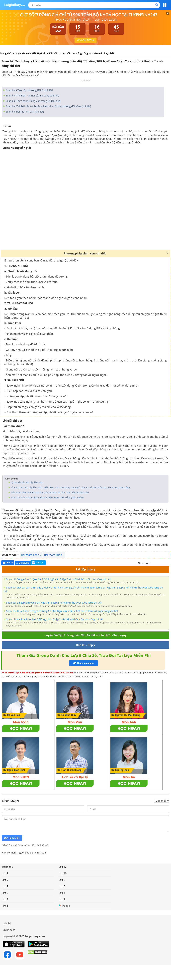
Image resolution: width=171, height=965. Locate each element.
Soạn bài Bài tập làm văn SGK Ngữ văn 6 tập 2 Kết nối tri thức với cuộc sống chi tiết (53, 602)
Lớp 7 (5, 886)
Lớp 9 (5, 879)
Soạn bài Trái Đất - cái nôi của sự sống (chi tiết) (32, 95)
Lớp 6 (62, 886)
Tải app (64, 905)
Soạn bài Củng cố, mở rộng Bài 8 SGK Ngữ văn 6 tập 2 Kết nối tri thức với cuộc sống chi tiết (58, 579)
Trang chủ (7, 866)
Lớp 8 (62, 879)
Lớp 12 (63, 866)
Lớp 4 (62, 892)
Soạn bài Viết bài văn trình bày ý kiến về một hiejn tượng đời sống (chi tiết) (48, 106)
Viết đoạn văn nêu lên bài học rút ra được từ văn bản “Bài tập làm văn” (50, 492)
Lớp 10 (63, 873)
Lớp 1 (5, 905)
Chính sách (9, 929)
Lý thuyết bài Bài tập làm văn (26, 482)
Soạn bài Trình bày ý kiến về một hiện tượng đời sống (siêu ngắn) (46, 497)
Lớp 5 (5, 892)
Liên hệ (7, 923)
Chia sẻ (8, 562)
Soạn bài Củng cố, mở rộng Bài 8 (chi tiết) (29, 90)
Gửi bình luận (11, 838)
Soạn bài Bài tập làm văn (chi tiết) (24, 111)
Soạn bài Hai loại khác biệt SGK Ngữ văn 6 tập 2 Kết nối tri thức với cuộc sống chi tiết (54, 619)
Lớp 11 (6, 873)
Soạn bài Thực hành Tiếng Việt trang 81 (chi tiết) (32, 100)
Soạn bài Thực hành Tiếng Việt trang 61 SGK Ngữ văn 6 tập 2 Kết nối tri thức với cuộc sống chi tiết (62, 611)
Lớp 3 (5, 899)
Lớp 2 (62, 899)
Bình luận (22, 563)
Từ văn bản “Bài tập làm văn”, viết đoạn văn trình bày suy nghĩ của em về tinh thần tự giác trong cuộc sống (70, 487)
